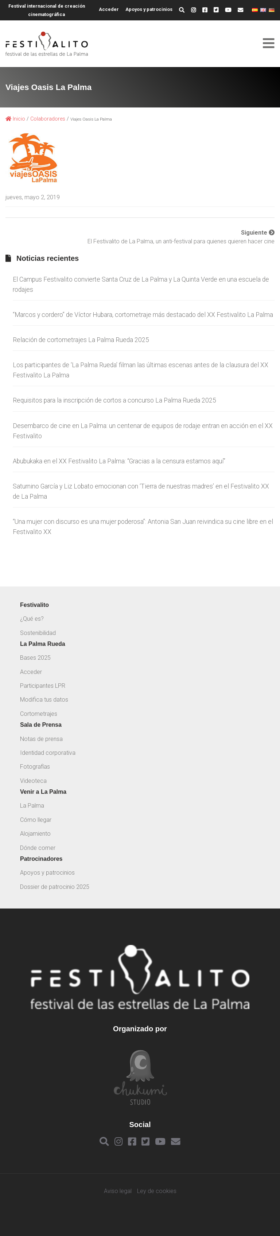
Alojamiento (35, 833)
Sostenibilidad (38, 632)
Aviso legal (118, 1191)
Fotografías (35, 766)
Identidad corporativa (47, 752)
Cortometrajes (38, 713)
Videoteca (33, 780)
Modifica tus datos (44, 699)
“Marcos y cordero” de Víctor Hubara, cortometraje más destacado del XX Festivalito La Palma (143, 314)
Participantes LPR (42, 685)
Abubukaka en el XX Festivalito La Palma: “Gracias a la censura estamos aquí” (119, 461)
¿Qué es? (32, 618)
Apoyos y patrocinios (148, 9)
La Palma (32, 805)
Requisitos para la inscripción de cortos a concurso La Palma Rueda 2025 (114, 400)
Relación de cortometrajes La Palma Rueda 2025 (81, 340)
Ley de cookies (156, 1191)
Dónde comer (37, 847)
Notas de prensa (41, 738)
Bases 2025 (35, 657)
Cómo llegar (35, 819)
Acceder (109, 9)
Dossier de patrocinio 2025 (54, 886)
